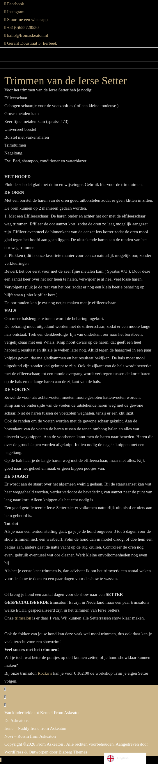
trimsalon (23, 618)
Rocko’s (45, 673)
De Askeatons (16, 720)
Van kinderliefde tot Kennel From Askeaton (42, 712)
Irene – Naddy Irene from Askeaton (35, 728)
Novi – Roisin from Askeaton (30, 736)
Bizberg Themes (72, 752)
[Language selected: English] (125, 758)
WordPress (13, 752)
